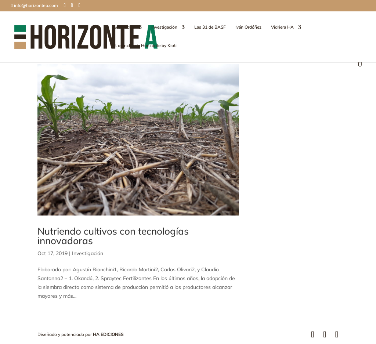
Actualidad (123, 27)
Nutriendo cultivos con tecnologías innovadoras (113, 236)
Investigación (164, 27)
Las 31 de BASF (210, 27)
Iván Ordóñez (248, 27)
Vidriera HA (282, 27)
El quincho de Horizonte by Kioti (145, 45)
